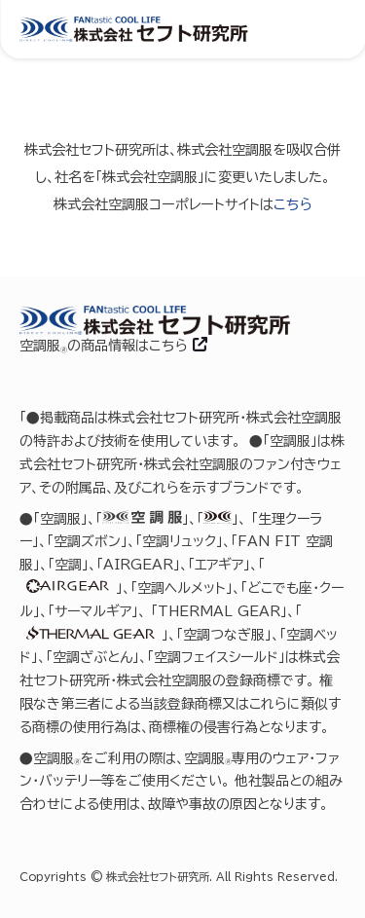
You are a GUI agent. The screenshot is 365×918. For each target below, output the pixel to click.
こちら (293, 204)
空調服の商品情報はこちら (106, 345)
